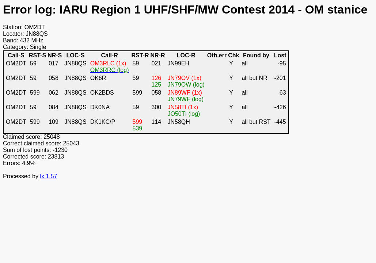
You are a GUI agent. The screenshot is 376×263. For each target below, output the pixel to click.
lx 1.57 (48, 176)
